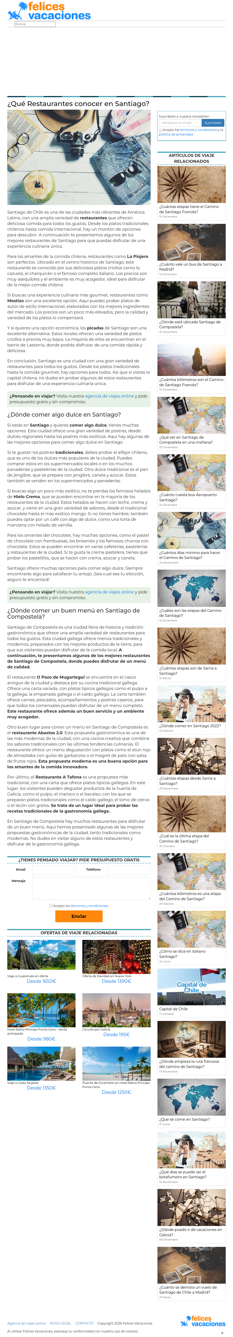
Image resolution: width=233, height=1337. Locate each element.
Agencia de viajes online (26, 1323)
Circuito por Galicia (96, 1029)
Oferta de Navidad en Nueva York (106, 976)
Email (20, 869)
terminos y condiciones (198, 130)
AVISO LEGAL (60, 1323)
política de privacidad (176, 134)
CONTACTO (84, 1323)
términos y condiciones (89, 906)
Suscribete (213, 123)
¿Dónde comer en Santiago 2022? (190, 726)
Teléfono (93, 869)
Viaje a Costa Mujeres (22, 1083)
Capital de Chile (173, 1009)
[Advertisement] (116, 61)
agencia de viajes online (109, 396)
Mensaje (18, 881)
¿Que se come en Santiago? (184, 1119)
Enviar (78, 916)
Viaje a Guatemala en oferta (27, 976)
